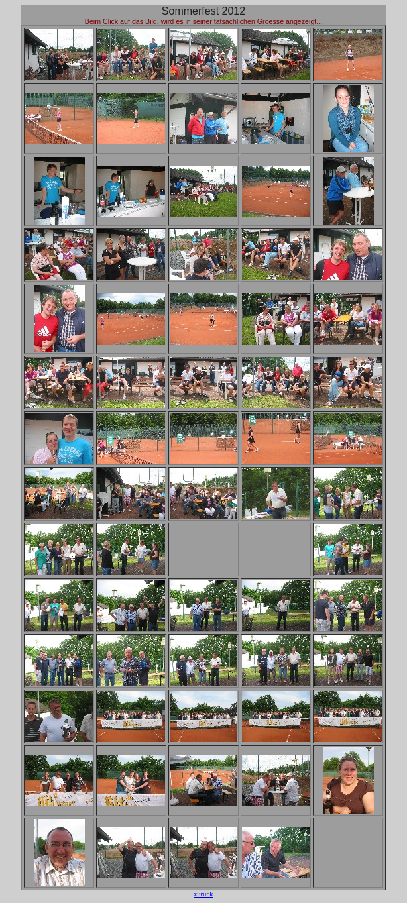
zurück (203, 894)
